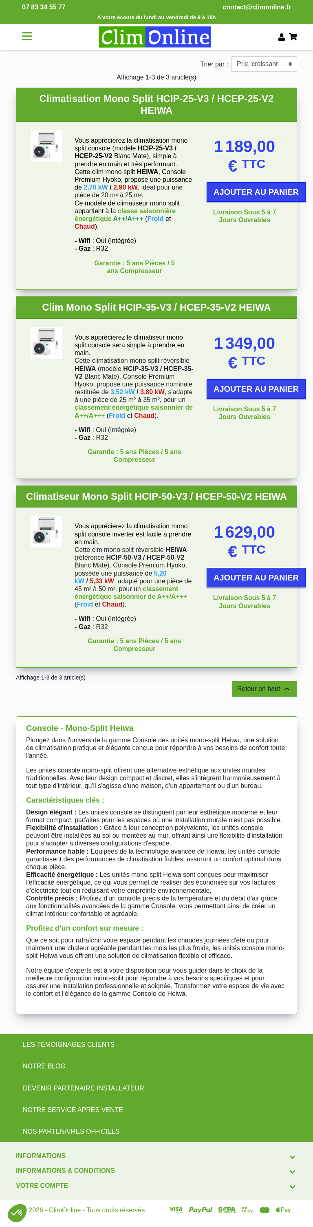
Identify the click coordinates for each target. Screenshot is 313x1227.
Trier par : (214, 64)
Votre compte (42, 1185)
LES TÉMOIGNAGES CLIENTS (69, 1044)
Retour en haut (264, 689)
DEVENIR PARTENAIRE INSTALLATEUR (83, 1088)
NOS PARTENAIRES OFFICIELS (71, 1131)
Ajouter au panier (256, 192)
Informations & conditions (65, 1170)
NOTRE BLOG (44, 1066)
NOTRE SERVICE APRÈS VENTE (73, 1109)
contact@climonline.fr (257, 7)
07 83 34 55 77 (44, 7)
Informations (41, 1155)
